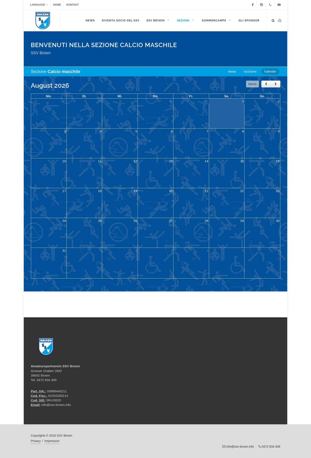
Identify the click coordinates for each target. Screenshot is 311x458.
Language (39, 5)
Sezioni (186, 20)
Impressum (51, 441)
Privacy (36, 441)
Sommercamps (217, 20)
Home (57, 4)
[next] (275, 84)
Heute (252, 84)
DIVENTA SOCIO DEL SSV (121, 20)
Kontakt (72, 4)
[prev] (266, 84)
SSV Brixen (158, 20)
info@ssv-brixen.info (56, 405)
